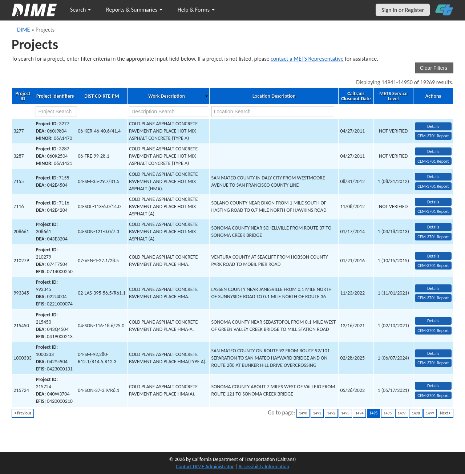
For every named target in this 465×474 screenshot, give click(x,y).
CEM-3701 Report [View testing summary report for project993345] (433, 297)
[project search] (56, 111)
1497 (402, 413)
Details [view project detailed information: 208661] (433, 227)
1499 (430, 413)
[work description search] (168, 111)
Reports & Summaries (134, 9)
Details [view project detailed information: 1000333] (433, 353)
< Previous (22, 413)
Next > (445, 413)
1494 (359, 413)
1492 (331, 413)
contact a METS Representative (307, 58)
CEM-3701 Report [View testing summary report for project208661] (433, 236)
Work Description (166, 96)
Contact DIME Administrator (205, 466)
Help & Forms (196, 9)
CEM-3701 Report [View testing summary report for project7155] (433, 186)
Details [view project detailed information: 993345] (433, 288)
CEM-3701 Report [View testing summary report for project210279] (433, 265)
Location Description (274, 96)
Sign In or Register (402, 10)
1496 (388, 413)
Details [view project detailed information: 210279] (433, 256)
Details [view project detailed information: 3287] (433, 151)
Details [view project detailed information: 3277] (433, 126)
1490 (303, 413)
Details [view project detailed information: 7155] (433, 176)
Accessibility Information (263, 466)
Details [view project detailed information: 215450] (433, 320)
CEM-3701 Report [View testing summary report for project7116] (433, 211)
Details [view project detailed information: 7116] (433, 201)
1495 (373, 413)
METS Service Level (393, 96)
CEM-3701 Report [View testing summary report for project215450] (433, 330)
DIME (23, 29)
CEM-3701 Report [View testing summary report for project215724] (433, 395)
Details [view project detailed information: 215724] (433, 385)
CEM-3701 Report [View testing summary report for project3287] (433, 161)
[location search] (273, 111)
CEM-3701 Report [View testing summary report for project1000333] (433, 362)
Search (80, 9)
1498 (416, 413)
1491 (317, 413)
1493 (345, 413)
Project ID (23, 96)
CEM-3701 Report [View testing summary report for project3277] (433, 135)
